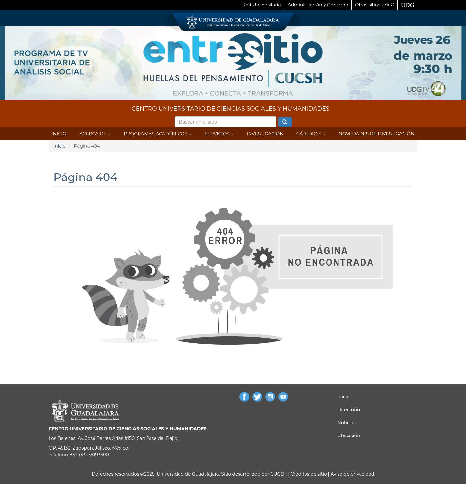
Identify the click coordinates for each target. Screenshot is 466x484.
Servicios (219, 134)
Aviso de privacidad (351, 474)
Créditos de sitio (309, 474)
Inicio (59, 134)
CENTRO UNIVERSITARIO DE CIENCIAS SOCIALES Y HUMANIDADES (230, 108)
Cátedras (311, 134)
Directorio (349, 410)
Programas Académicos (158, 134)
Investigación (265, 134)
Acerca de (95, 134)
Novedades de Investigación (376, 134)
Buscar (284, 122)
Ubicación (349, 435)
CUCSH (279, 474)
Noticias (347, 422)
